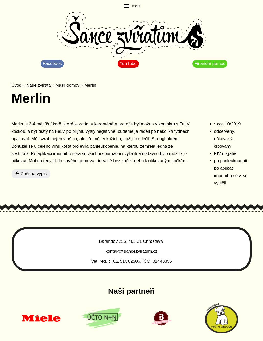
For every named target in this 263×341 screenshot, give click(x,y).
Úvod (17, 85)
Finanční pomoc (210, 63)
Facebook (52, 63)
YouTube (128, 63)
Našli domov (67, 85)
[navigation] (133, 6)
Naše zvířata (38, 85)
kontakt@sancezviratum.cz (131, 251)
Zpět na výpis (31, 173)
